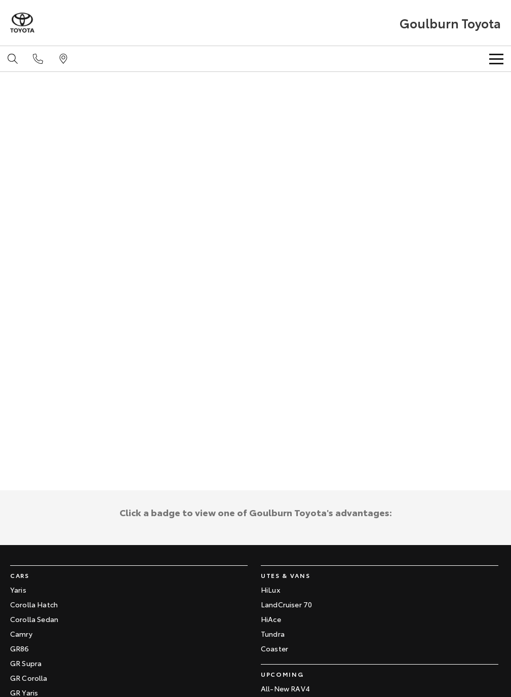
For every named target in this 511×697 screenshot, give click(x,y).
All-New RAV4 (285, 688)
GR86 (19, 648)
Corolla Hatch (34, 604)
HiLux (270, 590)
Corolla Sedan (34, 619)
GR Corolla (29, 678)
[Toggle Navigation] (496, 58)
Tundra (273, 634)
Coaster (274, 648)
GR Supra (26, 663)
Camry (21, 634)
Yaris (18, 590)
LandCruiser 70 (286, 604)
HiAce (271, 619)
